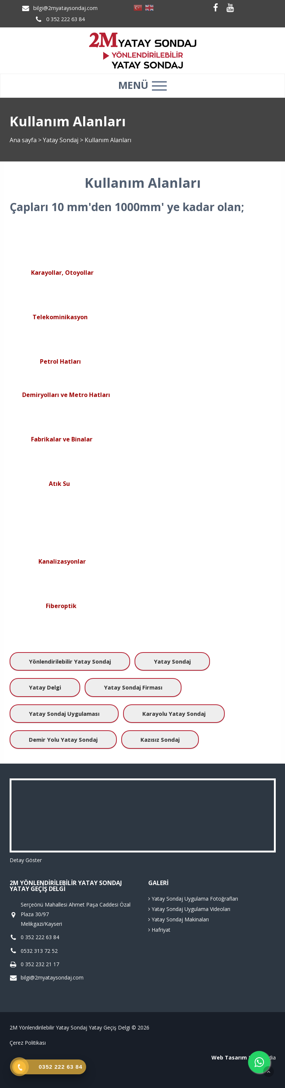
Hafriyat (159, 929)
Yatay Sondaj (61, 140)
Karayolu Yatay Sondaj (174, 713)
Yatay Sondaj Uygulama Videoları (189, 908)
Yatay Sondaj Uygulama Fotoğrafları (193, 898)
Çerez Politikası (28, 1042)
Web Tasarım (229, 1057)
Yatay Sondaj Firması (133, 687)
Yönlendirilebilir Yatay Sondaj (70, 661)
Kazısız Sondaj (160, 739)
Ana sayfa (23, 140)
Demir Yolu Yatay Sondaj (63, 739)
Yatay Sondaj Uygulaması (64, 713)
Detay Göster (26, 860)
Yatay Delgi (45, 687)
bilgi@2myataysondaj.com (65, 7)
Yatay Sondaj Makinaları (178, 919)
